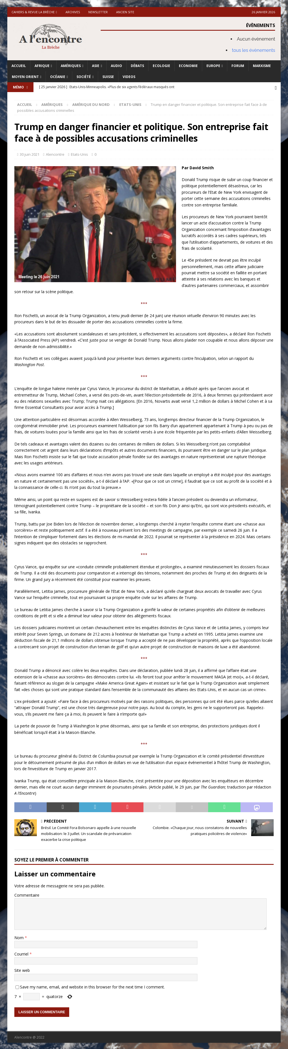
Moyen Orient (25, 76)
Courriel (22, 953)
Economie (188, 65)
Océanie (57, 76)
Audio (116, 65)
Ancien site (125, 12)
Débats (137, 65)
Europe (213, 65)
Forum (237, 65)
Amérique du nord (91, 103)
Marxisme (262, 65)
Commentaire (26, 894)
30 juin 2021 (29, 153)
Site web (22, 969)
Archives (73, 12)
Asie (95, 65)
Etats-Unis (79, 153)
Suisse (108, 76)
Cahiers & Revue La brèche (33, 12)
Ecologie (161, 65)
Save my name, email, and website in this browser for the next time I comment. (92, 986)
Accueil (19, 65)
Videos (129, 76)
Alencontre (55, 153)
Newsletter (98, 12)
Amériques (71, 65)
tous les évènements (253, 50)
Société (83, 76)
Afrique (42, 65)
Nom (19, 936)
